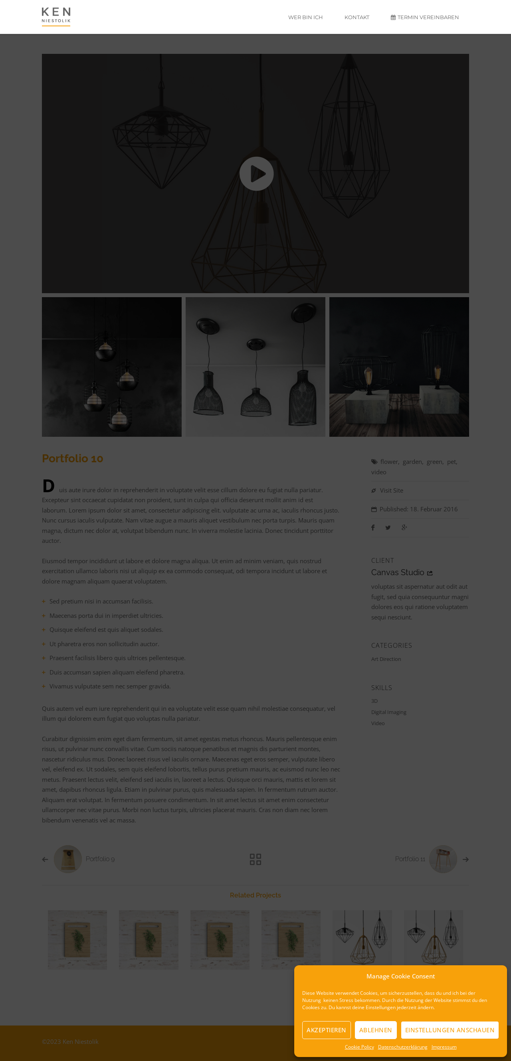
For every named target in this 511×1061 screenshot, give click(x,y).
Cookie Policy (359, 1046)
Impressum (444, 1046)
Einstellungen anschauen (450, 1030)
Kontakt (357, 17)
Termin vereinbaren (425, 17)
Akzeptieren (327, 1030)
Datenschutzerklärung (403, 1046)
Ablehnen (375, 1030)
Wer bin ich (305, 17)
